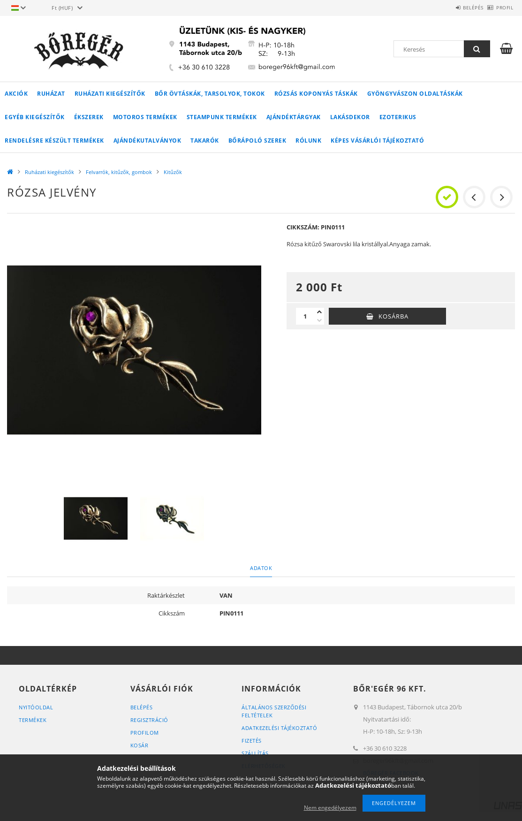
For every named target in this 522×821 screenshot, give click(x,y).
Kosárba (393, 316)
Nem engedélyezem (330, 808)
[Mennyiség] (305, 316)
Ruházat (51, 94)
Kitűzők (173, 171)
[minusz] (319, 320)
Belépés (457, 7)
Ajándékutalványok (147, 140)
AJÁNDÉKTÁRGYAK (293, 117)
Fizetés (252, 740)
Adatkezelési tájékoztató (279, 727)
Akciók (16, 94)
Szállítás (255, 753)
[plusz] (319, 312)
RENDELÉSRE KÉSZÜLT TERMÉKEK (54, 140)
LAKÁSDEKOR (350, 117)
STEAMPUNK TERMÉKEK (222, 117)
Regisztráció (149, 719)
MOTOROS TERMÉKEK (145, 117)
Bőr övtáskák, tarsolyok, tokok (210, 94)
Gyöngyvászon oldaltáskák (415, 94)
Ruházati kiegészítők (110, 94)
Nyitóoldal (36, 707)
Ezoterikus (397, 117)
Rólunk (308, 140)
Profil (499, 7)
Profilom (144, 732)
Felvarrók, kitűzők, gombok (119, 171)
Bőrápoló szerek (257, 140)
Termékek (32, 719)
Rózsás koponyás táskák (316, 94)
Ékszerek (89, 117)
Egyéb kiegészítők (35, 117)
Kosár (139, 745)
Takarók (204, 140)
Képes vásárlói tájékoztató (377, 140)
